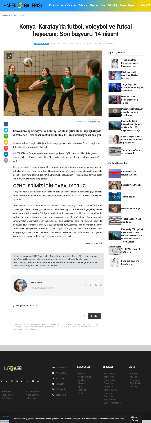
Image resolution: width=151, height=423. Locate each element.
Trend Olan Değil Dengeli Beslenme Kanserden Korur (129, 63)
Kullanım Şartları (33, 391)
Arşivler (58, 384)
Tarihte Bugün (110, 390)
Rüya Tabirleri (136, 383)
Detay (134, 417)
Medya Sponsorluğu (130, 208)
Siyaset (94, 5)
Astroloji (133, 386)
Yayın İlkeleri (7, 395)
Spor (102, 5)
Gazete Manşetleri (112, 403)
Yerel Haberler (68, 5)
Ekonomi (53, 5)
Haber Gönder (32, 398)
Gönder (94, 316)
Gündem (83, 5)
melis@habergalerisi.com (42, 288)
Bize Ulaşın (59, 395)
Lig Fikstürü (109, 386)
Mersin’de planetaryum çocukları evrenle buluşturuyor (132, 112)
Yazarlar (58, 378)
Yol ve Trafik (109, 377)
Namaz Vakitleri (111, 380)
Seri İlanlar (109, 396)
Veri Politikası (7, 398)
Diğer (131, 5)
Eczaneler (108, 383)
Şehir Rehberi (110, 399)
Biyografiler (135, 380)
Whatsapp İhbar (33, 395)
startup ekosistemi (8, 421)
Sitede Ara (134, 373)
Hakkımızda (6, 391)
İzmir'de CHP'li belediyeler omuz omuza (129, 99)
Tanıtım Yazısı (128, 197)
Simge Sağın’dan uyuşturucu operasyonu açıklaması (132, 87)
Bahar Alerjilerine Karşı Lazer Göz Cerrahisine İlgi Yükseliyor (132, 139)
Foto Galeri (59, 367)
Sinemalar (108, 393)
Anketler (133, 377)
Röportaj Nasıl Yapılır (131, 185)
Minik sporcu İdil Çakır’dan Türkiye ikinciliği (129, 75)
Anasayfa (6, 15)
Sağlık (123, 5)
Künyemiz (59, 389)
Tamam (133, 420)
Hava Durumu (110, 373)
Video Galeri (60, 373)
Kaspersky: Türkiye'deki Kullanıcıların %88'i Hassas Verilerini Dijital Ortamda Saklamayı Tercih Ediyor (132, 235)
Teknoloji (112, 5)
